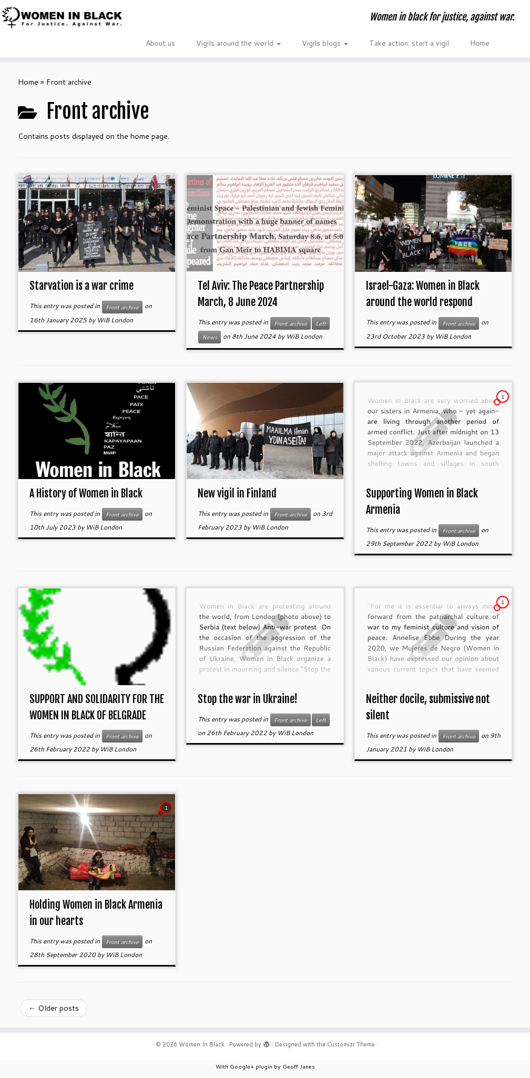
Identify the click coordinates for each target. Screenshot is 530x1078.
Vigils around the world (238, 43)
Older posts (53, 1007)
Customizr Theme (351, 1044)
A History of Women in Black (85, 493)
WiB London (115, 320)
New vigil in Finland (237, 493)
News (209, 337)
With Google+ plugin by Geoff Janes (265, 1066)
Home (480, 43)
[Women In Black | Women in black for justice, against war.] (62, 17)
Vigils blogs (325, 43)
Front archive (122, 307)
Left (320, 323)
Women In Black (202, 1044)
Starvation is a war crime (81, 285)
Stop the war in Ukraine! (248, 699)
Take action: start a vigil (409, 43)
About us (160, 43)
